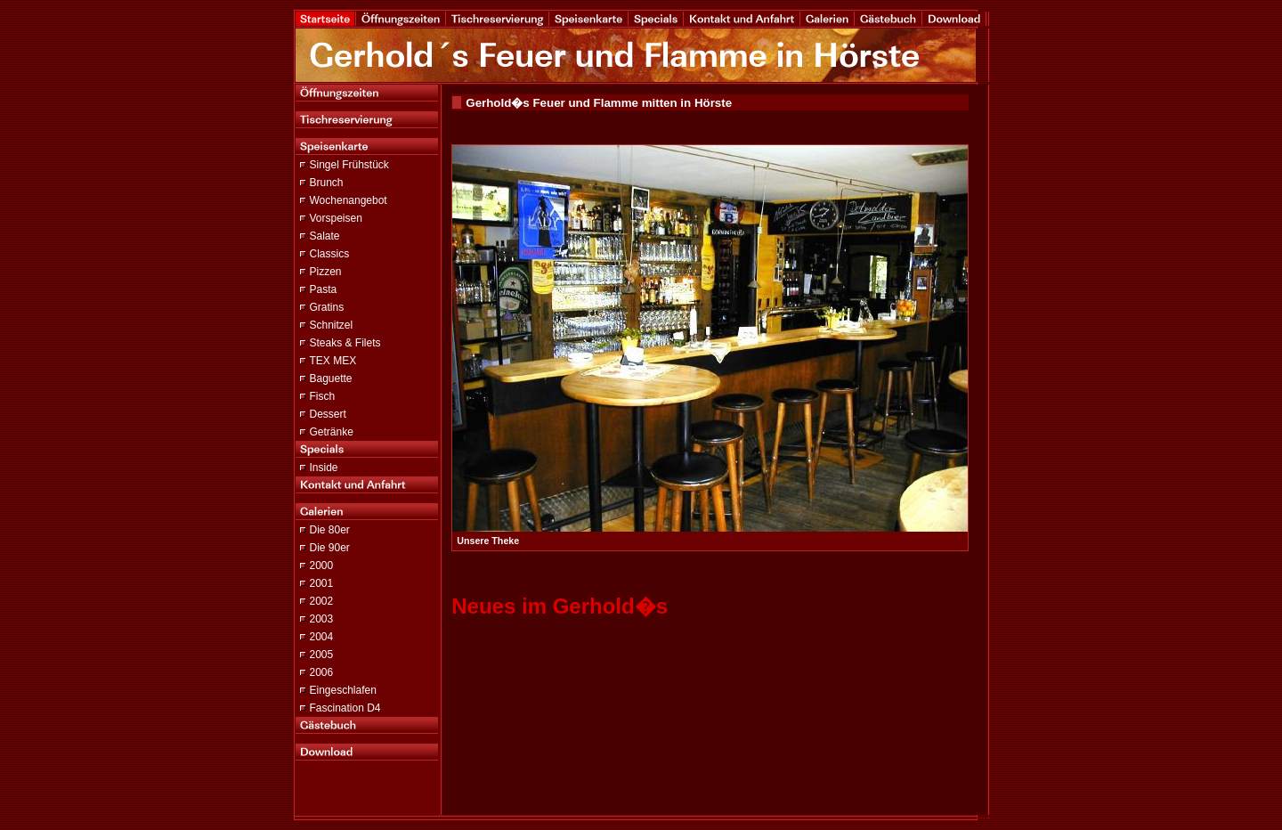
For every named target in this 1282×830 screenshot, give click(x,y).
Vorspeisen (336, 218)
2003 (322, 619)
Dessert (328, 414)
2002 (322, 601)
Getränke (331, 432)
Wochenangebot (348, 200)
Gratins (327, 307)
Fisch (323, 396)
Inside (324, 467)
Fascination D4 (345, 708)
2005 (322, 654)
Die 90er (330, 547)
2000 (322, 565)
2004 (322, 637)
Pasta (323, 289)
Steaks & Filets (345, 343)
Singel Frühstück (349, 165)
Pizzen (326, 271)
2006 (322, 672)
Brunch (327, 182)
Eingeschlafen (343, 690)
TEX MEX (333, 360)
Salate (325, 236)
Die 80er (330, 530)
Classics (330, 254)
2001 (322, 583)
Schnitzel (331, 325)
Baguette (331, 378)
